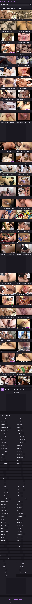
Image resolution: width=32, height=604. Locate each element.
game (3, 510)
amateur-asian (6, 428)
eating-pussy (5, 478)
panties (20, 475)
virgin (19, 549)
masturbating (21, 439)
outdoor (20, 472)
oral (19, 460)
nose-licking (21, 457)
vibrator (20, 543)
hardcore (4, 531)
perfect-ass (20, 487)
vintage (20, 546)
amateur (4, 425)
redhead (20, 496)
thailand (20, 531)
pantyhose (20, 478)
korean (4, 573)
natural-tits (21, 454)
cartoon (4, 451)
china (3, 460)
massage (20, 433)
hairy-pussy (5, 525)
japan (4, 546)
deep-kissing (5, 463)
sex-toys (20, 508)
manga (19, 431)
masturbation (21, 442)
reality (20, 493)
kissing (4, 570)
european (4, 490)
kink (3, 561)
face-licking (5, 493)
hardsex (4, 534)
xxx (19, 570)
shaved (20, 513)
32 (26, 389)
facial (3, 496)
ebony (3, 481)
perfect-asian (21, 484)
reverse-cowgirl (22, 499)
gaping (4, 516)
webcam (20, 558)
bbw (3, 439)
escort (3, 487)
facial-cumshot (6, 499)
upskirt (20, 540)
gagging (4, 508)
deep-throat (5, 466)
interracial (5, 543)
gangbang (5, 513)
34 (14, 392)
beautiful (4, 445)
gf (2, 519)
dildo (3, 475)
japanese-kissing (6, 558)
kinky (3, 564)
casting (4, 454)
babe (3, 433)
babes (3, 436)
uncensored (21, 534)
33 (29, 389)
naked (19, 445)
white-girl (20, 567)
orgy (19, 466)
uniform (20, 537)
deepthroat (5, 469)
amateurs (4, 431)
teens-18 (20, 525)
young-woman (21, 573)
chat (3, 457)
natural (20, 451)
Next (17, 392)
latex (19, 419)
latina (19, 425)
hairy (3, 522)
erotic (3, 484)
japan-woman (5, 552)
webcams (20, 561)
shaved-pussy (21, 516)
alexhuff (4, 422)
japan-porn (5, 549)
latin (19, 422)
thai (19, 528)
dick (3, 472)
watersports (21, 555)
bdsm (3, 442)
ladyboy (4, 576)
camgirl (4, 448)
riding (20, 502)
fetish (3, 505)
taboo (19, 519)
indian (3, 537)
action (3, 419)
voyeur (20, 552)
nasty (19, 448)
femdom (4, 502)
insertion (4, 540)
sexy (19, 510)
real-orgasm (21, 490)
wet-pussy (20, 564)
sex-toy (20, 505)
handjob (4, 528)
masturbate (21, 436)
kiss (3, 567)
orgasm (20, 463)
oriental (20, 469)
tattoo (20, 522)
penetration (21, 481)
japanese (4, 555)
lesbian (20, 428)
